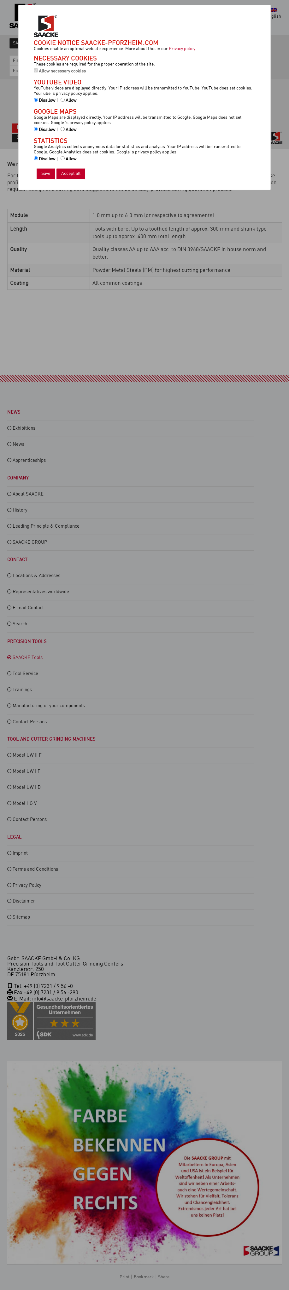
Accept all (70, 173)
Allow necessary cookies (60, 70)
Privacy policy (182, 49)
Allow (68, 100)
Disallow (44, 100)
